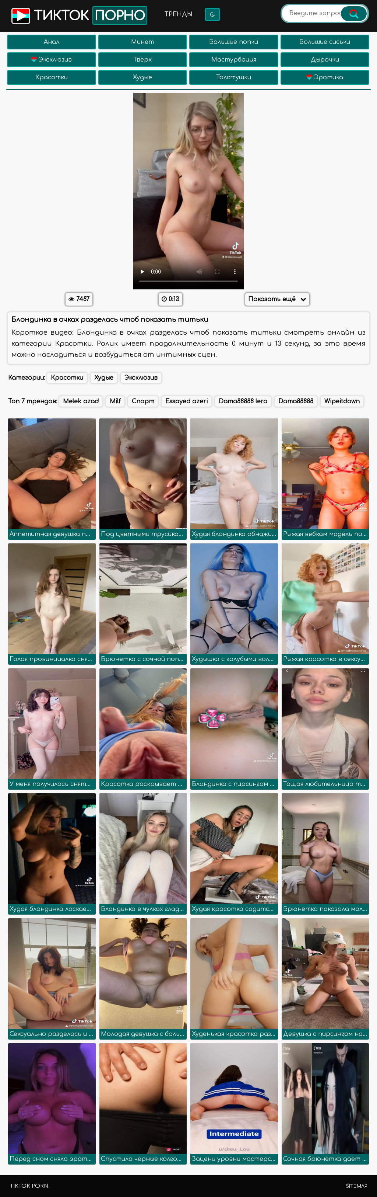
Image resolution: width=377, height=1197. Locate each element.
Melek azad (81, 401)
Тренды (179, 14)
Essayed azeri (186, 401)
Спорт (143, 401)
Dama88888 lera (243, 401)
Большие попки (233, 42)
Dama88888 (295, 401)
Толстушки (233, 77)
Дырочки (325, 59)
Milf (115, 401)
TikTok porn (29, 1186)
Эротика (324, 77)
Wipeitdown (342, 401)
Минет (142, 42)
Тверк (142, 59)
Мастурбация (233, 59)
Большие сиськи (324, 42)
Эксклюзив (51, 59)
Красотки (51, 77)
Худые (142, 77)
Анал (51, 42)
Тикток (78, 15)
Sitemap (356, 1186)
